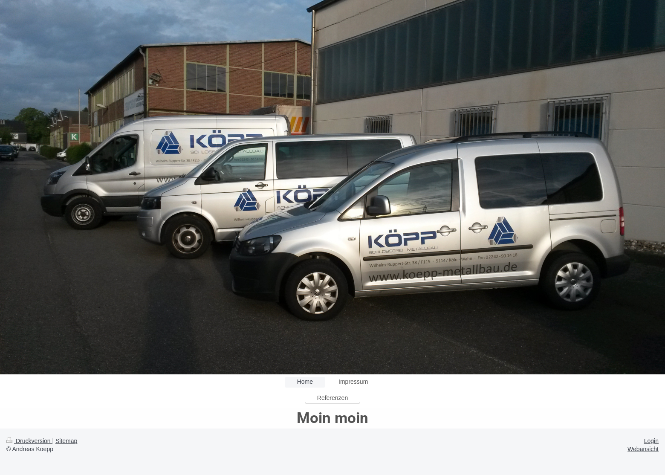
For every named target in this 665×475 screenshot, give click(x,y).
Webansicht (643, 449)
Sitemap (66, 440)
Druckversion (29, 440)
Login (651, 440)
